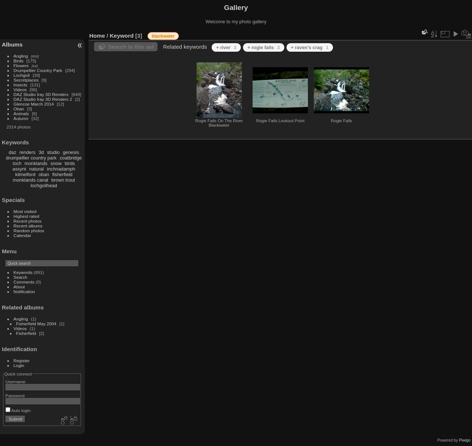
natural (36, 169)
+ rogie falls (263, 47)
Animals (21, 113)
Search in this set (131, 47)
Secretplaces (26, 80)
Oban (19, 108)
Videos (20, 89)
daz (13, 152)
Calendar (22, 235)
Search (20, 277)
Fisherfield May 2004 (36, 323)
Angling (21, 56)
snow (56, 163)
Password (15, 395)
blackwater (163, 36)
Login (19, 365)
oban (44, 174)
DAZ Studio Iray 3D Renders (41, 94)
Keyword (122, 35)
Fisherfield (26, 333)
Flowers (21, 65)
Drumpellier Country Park (38, 70)
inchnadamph (61, 169)
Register (22, 360)
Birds (19, 60)
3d (41, 152)
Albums (12, 44)
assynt (19, 169)
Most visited (25, 211)
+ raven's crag (310, 47)
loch (17, 163)
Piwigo (465, 440)
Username (15, 381)
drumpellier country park (31, 158)
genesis (71, 152)
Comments (24, 281)
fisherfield (62, 174)
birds (70, 163)
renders (27, 152)
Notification (24, 291)
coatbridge (71, 158)
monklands (36, 163)
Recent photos (28, 221)
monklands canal (30, 180)
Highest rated (26, 216)
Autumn (21, 118)
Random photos (29, 230)
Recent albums (28, 225)
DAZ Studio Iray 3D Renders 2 (43, 99)
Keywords (23, 272)
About (19, 286)
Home (97, 35)
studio (53, 152)
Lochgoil (22, 75)
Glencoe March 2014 (34, 104)
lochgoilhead (44, 185)
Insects (20, 84)
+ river (226, 47)
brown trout (63, 180)
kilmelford (25, 174)
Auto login (18, 410)
